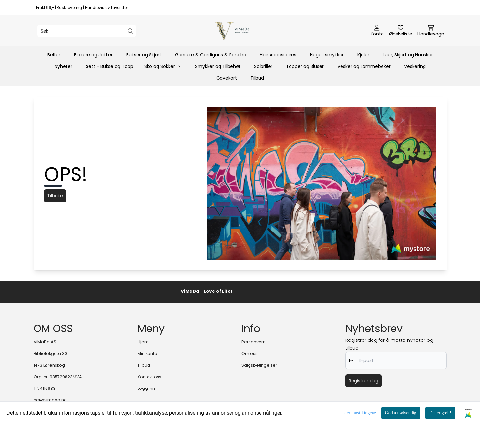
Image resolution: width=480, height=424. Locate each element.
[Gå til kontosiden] (377, 31)
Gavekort (226, 78)
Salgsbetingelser (259, 365)
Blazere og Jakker (93, 55)
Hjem (143, 342)
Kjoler (363, 55)
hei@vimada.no (50, 400)
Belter (53, 55)
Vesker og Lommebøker (364, 66)
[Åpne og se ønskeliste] (400, 31)
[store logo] (242, 31)
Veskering (415, 66)
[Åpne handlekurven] (431, 31)
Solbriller (263, 66)
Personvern (253, 342)
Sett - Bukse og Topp (109, 66)
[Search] (131, 31)
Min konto (147, 353)
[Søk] (86, 31)
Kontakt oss (149, 377)
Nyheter (63, 66)
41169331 (48, 388)
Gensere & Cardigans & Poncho (210, 55)
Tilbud (257, 78)
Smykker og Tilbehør (217, 66)
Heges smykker (327, 55)
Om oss (249, 353)
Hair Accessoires (278, 55)
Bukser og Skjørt (143, 55)
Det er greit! (440, 412)
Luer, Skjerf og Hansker (408, 55)
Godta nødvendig (400, 412)
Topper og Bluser (305, 66)
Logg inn (146, 388)
